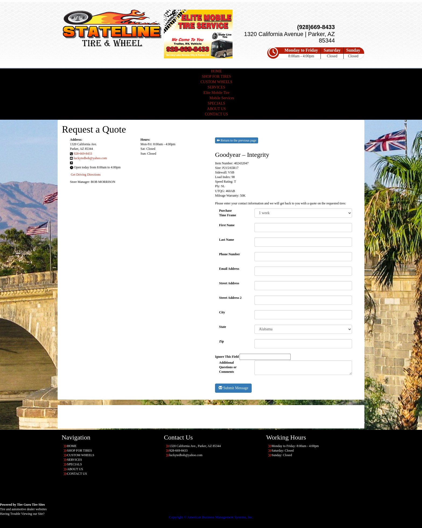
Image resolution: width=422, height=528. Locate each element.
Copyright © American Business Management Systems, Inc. (211, 517)
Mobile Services (221, 98)
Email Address (229, 269)
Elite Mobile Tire (216, 93)
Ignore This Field (227, 357)
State (222, 327)
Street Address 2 (230, 298)
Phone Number (229, 254)
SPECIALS (216, 103)
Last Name (226, 240)
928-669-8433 (83, 153)
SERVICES (216, 87)
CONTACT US (216, 114)
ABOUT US (216, 109)
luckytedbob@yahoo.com (90, 158)
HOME (216, 71)
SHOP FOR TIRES (216, 77)
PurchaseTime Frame (227, 213)
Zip (221, 341)
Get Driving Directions (86, 174)
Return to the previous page (236, 140)
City (222, 312)
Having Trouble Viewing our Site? (22, 514)
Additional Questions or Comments (228, 365)
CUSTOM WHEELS (216, 82)
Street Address (229, 283)
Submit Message (233, 388)
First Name (227, 225)
